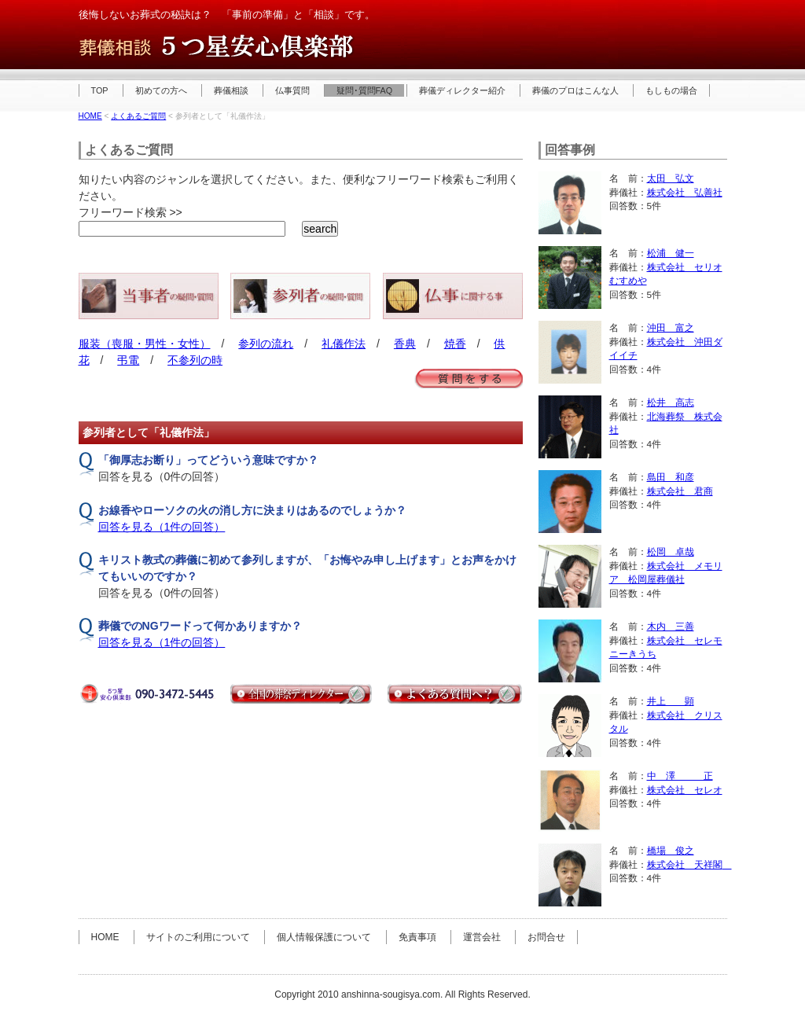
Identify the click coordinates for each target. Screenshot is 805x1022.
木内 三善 (670, 626)
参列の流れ (265, 343)
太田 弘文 (670, 178)
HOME (90, 116)
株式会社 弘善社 (684, 192)
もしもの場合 (671, 90)
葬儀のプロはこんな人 (575, 90)
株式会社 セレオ (684, 790)
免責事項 (417, 937)
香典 (405, 343)
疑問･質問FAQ (364, 90)
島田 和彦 (670, 477)
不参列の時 (194, 360)
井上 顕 (670, 701)
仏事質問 (292, 90)
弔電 (128, 360)
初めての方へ (161, 90)
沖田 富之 (670, 327)
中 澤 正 (680, 775)
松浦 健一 (670, 253)
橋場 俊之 (670, 850)
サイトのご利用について (198, 937)
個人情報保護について (324, 937)
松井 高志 (670, 402)
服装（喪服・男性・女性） (145, 343)
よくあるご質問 (138, 116)
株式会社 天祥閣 (689, 864)
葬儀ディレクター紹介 (462, 90)
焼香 (455, 343)
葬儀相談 (231, 90)
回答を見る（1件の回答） (162, 526)
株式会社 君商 (680, 491)
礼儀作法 (344, 343)
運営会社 (482, 937)
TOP (99, 90)
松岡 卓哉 (670, 551)
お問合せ (546, 937)
